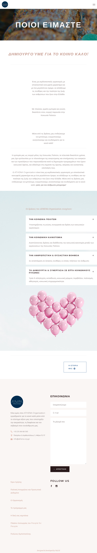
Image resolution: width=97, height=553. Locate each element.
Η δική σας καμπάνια (19, 515)
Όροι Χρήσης (16, 482)
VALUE (57, 550)
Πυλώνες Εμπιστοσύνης (21, 534)
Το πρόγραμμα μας (19, 508)
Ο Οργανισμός (17, 500)
